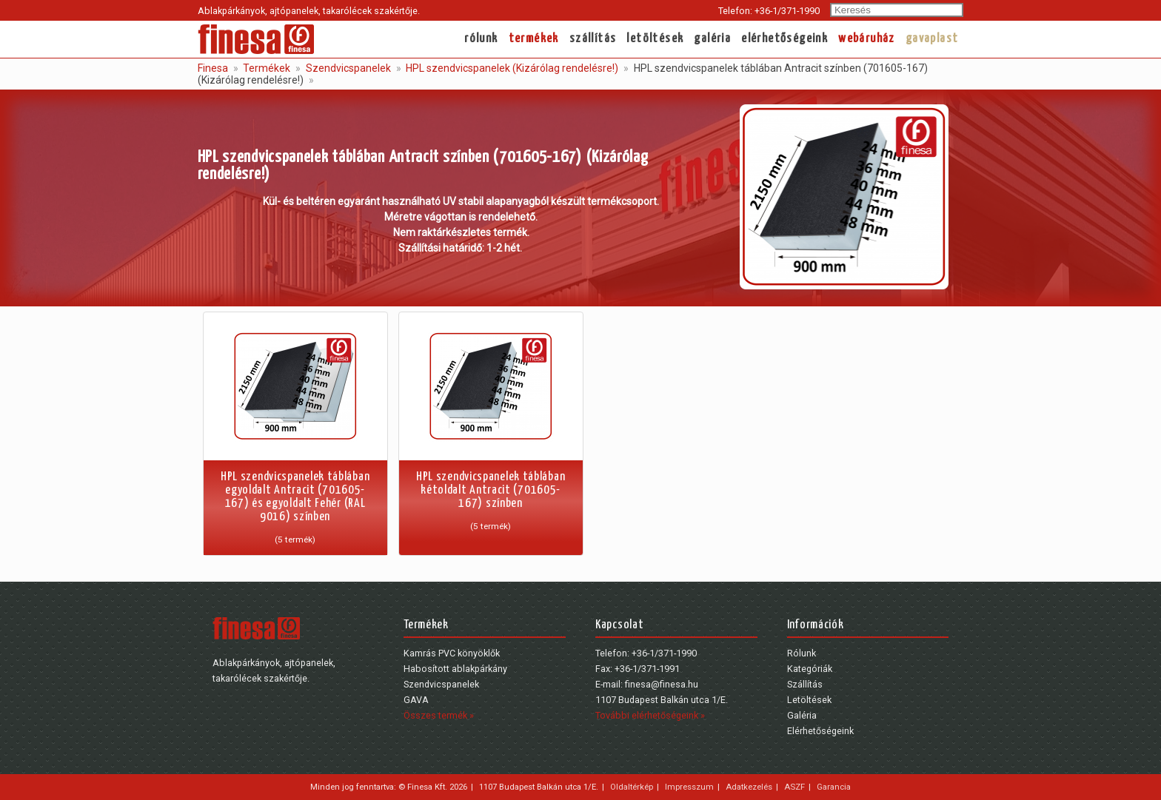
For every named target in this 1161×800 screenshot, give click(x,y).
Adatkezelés (749, 786)
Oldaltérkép (631, 786)
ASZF (794, 786)
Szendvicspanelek (347, 68)
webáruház (866, 39)
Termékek (534, 39)
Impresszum (689, 786)
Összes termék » (439, 715)
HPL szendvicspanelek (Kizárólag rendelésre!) (511, 68)
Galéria (712, 39)
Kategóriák (809, 668)
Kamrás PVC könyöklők (452, 653)
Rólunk (481, 39)
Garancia (834, 786)
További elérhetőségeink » (650, 715)
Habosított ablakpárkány (455, 668)
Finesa (213, 68)
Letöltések (654, 39)
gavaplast (932, 39)
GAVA (416, 699)
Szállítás (593, 39)
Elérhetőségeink (784, 39)
